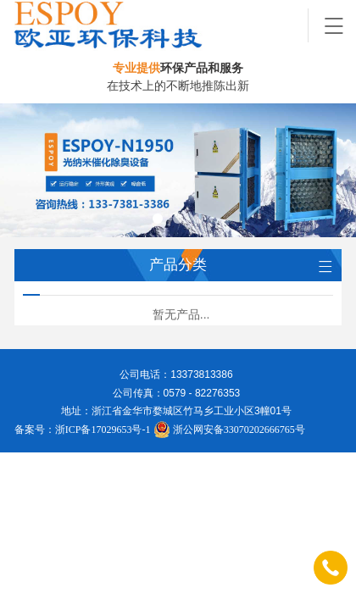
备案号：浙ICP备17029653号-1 (82, 429)
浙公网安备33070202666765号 (229, 429)
